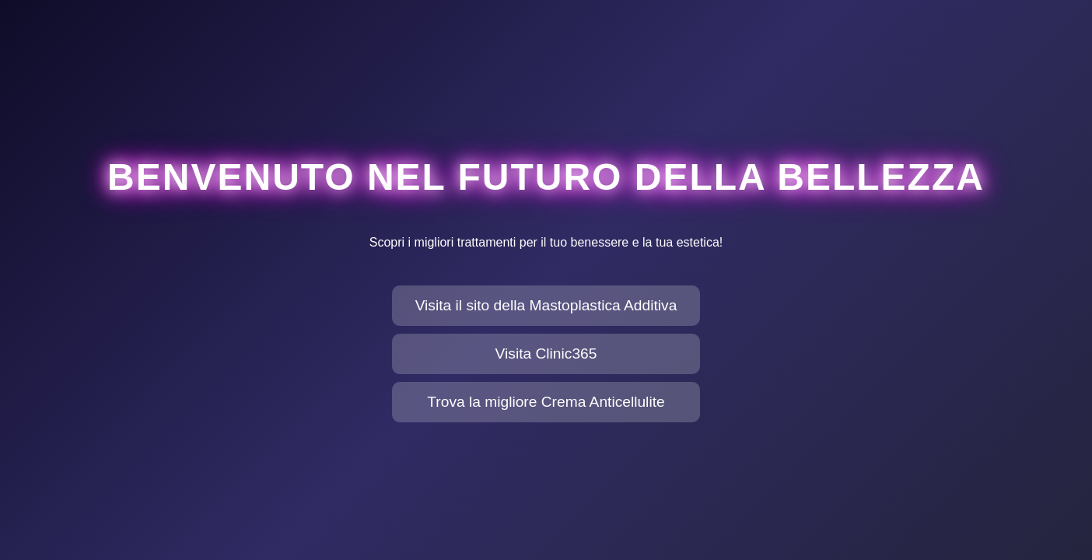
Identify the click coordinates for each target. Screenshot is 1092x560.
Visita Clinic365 (546, 353)
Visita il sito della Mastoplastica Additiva (546, 305)
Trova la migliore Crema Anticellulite (545, 402)
